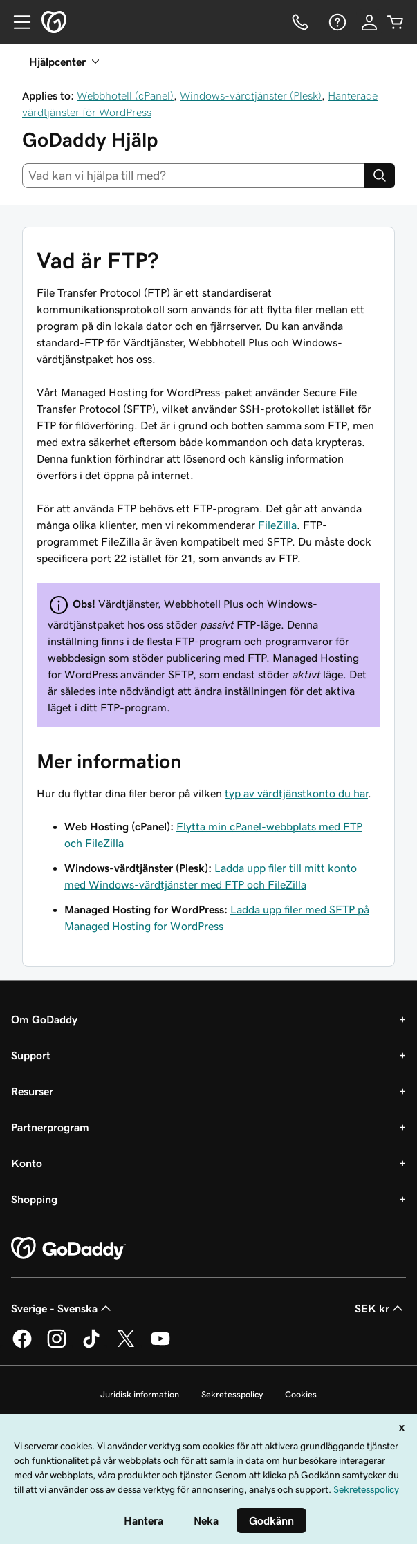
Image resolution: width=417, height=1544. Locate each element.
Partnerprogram (50, 1127)
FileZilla (277, 524)
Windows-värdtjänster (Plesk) (251, 95)
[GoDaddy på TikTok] (91, 1345)
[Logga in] (369, 22)
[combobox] (193, 175)
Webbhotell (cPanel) (125, 95)
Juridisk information (139, 1394)
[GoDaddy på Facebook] (22, 1345)
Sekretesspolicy (232, 1394)
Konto (26, 1163)
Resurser (32, 1091)
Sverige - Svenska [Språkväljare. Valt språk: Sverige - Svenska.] (62, 1308)
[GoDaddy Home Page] (68, 1249)
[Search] (379, 175)
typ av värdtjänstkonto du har (296, 793)
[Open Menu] (16, 22)
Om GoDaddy (44, 1019)
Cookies (301, 1394)
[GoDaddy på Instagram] (57, 1345)
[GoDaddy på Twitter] (126, 1345)
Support (30, 1055)
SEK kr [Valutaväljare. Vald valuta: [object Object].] (380, 1308)
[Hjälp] (336, 22)
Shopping (34, 1198)
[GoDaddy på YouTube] (160, 1345)
